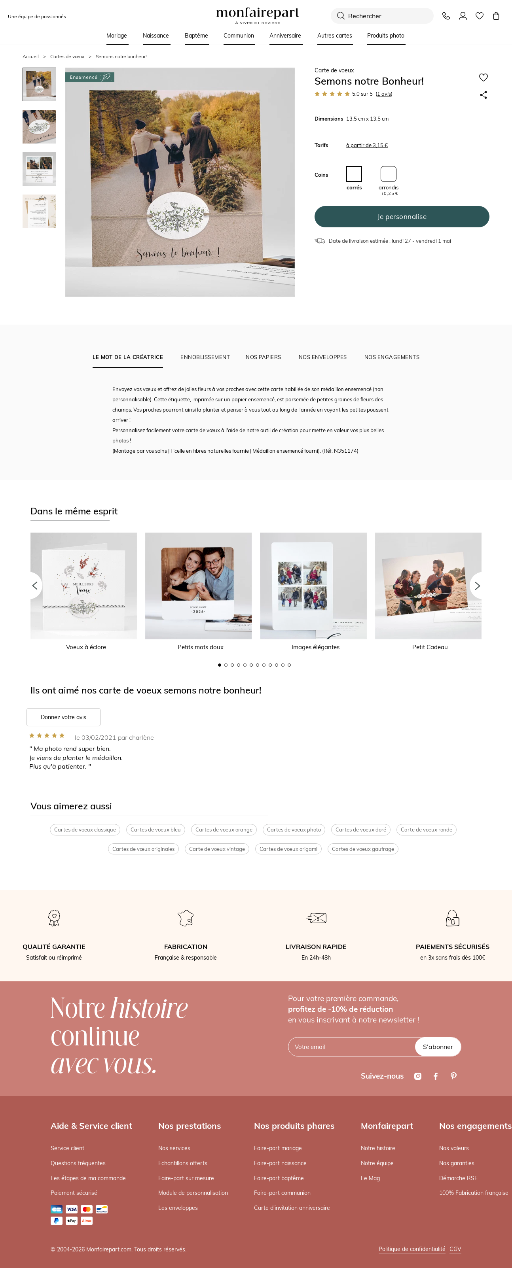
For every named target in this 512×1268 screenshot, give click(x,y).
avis (384, 94)
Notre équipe (377, 1163)
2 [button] (226, 665)
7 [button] (257, 665)
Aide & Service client (91, 1126)
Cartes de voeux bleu (156, 829)
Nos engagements (475, 1126)
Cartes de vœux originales (143, 849)
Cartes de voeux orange (223, 829)
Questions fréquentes (78, 1163)
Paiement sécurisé (74, 1192)
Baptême (196, 35)
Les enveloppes (178, 1207)
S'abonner (438, 1047)
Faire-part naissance (280, 1163)
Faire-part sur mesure (186, 1178)
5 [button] (245, 665)
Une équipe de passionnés (37, 16)
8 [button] (263, 665)
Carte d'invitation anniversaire (292, 1207)
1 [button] (219, 665)
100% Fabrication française (473, 1192)
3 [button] (232, 665)
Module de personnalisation (193, 1192)
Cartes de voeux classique (85, 829)
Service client (67, 1148)
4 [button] (238, 665)
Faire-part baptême (279, 1178)
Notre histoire (378, 1148)
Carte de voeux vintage (217, 849)
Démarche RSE (458, 1178)
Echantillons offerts (182, 1163)
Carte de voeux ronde (426, 829)
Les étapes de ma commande (88, 1178)
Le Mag (370, 1178)
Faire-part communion (282, 1192)
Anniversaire (285, 35)
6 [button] (251, 665)
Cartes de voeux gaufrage (363, 849)
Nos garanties (456, 1163)
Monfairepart (387, 1126)
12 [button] (289, 665)
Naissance (156, 35)
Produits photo (385, 35)
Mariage (116, 35)
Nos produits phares (294, 1126)
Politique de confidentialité (412, 1249)
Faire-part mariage (278, 1148)
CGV (455, 1249)
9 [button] (270, 665)
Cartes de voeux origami (288, 849)
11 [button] (282, 665)
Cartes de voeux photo (294, 829)
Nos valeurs (454, 1148)
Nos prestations (189, 1126)
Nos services (174, 1148)
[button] (28, 585)
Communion (239, 35)
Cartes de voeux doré (361, 829)
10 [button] (276, 665)
